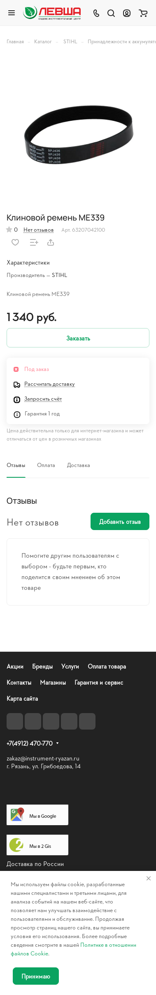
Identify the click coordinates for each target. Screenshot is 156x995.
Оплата (46, 465)
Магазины (53, 682)
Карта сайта (22, 698)
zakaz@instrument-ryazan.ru (43, 758)
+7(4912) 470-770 (30, 743)
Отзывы (16, 465)
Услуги (70, 666)
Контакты (19, 682)
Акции (15, 666)
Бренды (42, 666)
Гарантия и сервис (99, 682)
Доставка (78, 465)
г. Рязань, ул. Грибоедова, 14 (44, 766)
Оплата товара (107, 666)
